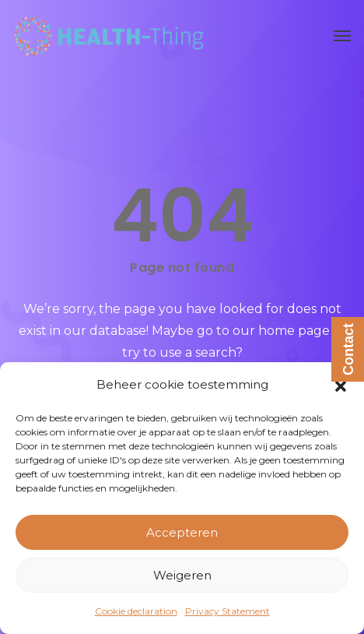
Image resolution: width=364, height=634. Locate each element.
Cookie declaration (136, 611)
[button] (340, 385)
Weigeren (182, 575)
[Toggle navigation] (342, 35)
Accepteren (182, 532)
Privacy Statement (227, 611)
